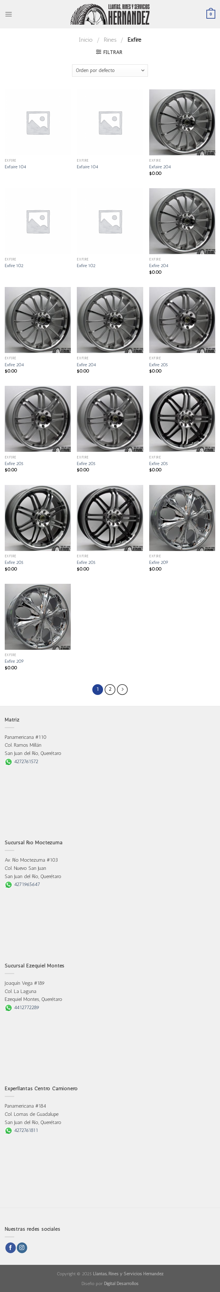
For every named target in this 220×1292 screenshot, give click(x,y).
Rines (110, 39)
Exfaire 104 (15, 167)
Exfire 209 (158, 562)
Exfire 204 (158, 265)
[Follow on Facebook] (10, 1247)
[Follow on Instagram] (22, 1247)
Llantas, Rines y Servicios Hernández (128, 1274)
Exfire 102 (14, 265)
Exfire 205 (158, 365)
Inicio (86, 39)
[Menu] (8, 14)
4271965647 (22, 884)
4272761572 (21, 761)
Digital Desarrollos (121, 1283)
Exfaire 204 (160, 167)
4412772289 (22, 1007)
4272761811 (21, 1130)
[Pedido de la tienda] (110, 70)
